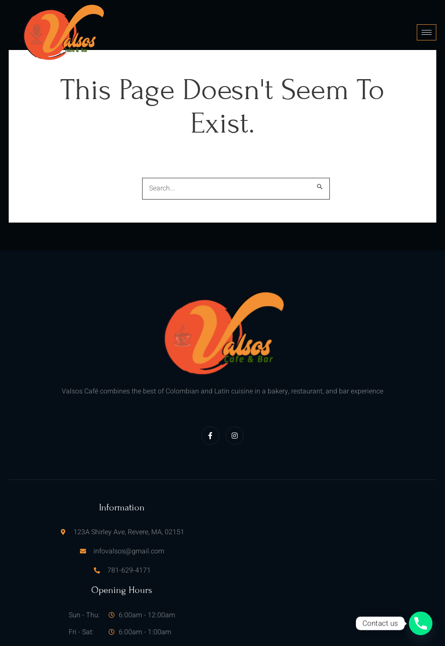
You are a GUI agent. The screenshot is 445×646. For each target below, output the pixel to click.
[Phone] (420, 623)
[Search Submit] (320, 184)
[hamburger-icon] (426, 31)
